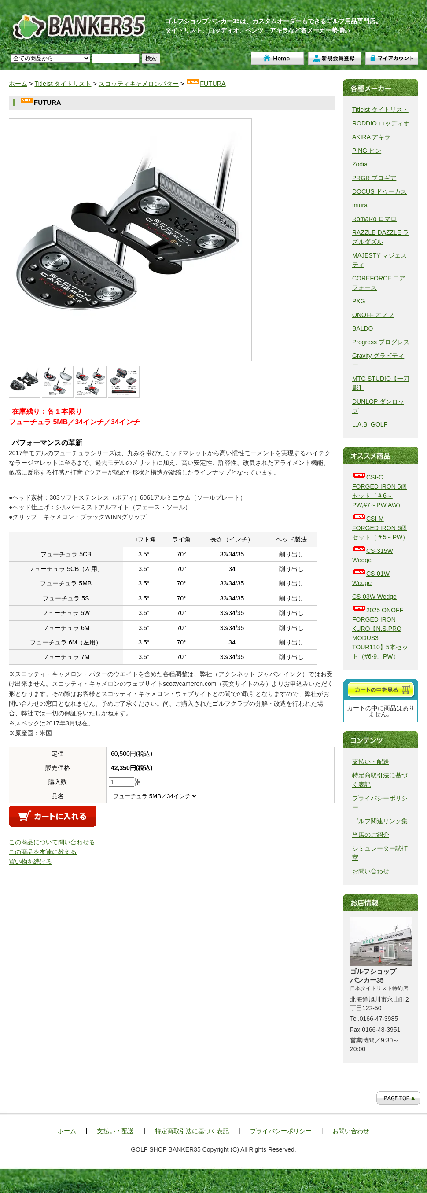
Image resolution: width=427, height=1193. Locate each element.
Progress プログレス (380, 342)
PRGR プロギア (374, 177)
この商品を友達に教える (43, 851)
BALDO (362, 328)
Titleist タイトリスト (62, 83)
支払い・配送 (370, 761)
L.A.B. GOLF (369, 424)
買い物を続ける (30, 861)
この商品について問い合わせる (52, 842)
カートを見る (380, 689)
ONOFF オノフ (373, 314)
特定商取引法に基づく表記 (192, 1130)
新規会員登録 (334, 58)
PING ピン (366, 150)
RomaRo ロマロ (374, 218)
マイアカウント (391, 58)
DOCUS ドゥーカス (379, 191)
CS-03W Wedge (374, 596)
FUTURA (205, 83)
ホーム (277, 58)
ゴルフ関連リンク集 (380, 821)
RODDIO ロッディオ (380, 123)
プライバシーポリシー (281, 1130)
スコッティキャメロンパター (139, 83)
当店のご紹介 (370, 834)
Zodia (360, 164)
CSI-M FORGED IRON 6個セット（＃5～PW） (380, 528)
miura (360, 205)
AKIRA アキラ (371, 136)
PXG (358, 301)
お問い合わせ (370, 871)
